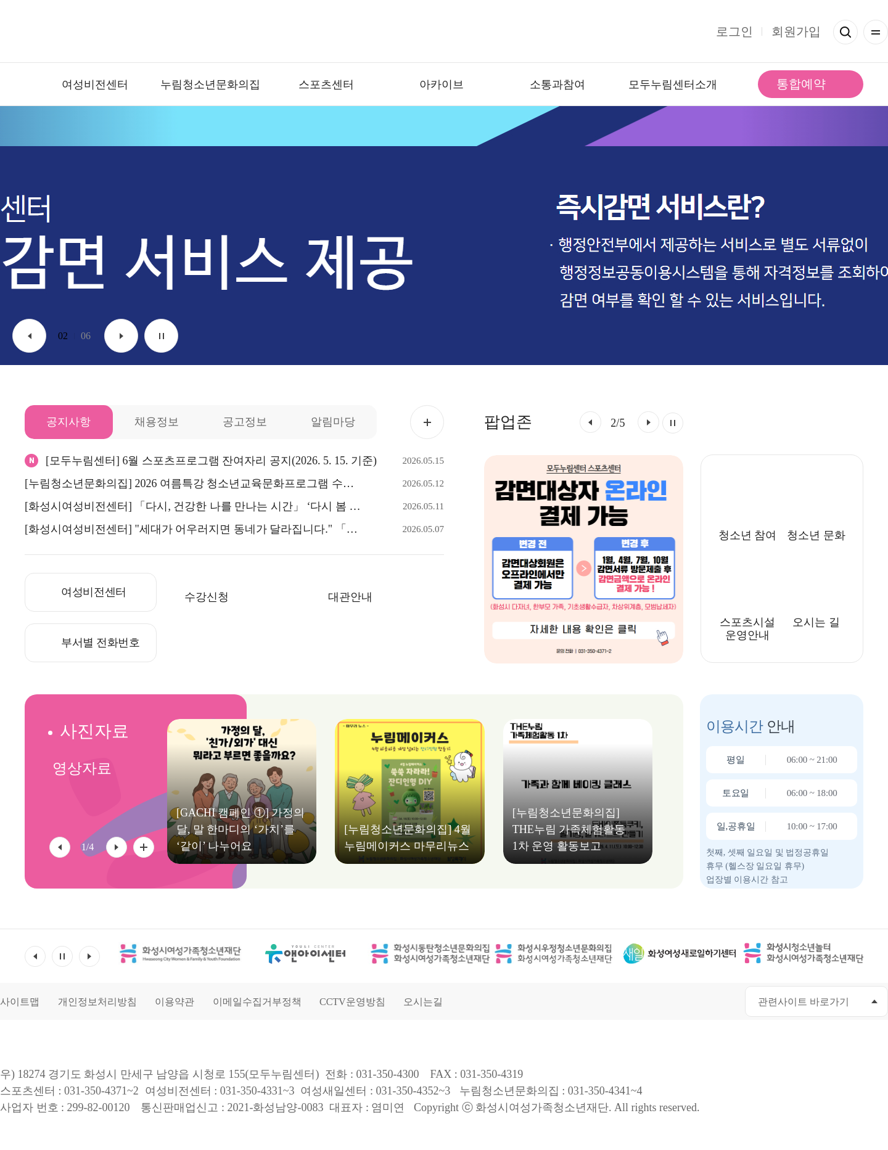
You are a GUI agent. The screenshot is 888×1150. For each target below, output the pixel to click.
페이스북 (638, 1001)
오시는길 (423, 1001)
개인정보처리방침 (97, 1001)
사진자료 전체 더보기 (143, 847)
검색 (845, 32)
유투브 (666, 1001)
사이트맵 (19, 1001)
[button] (590, 422)
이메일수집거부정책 (257, 1001)
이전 (29, 336)
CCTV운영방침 (352, 1001)
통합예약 (801, 84)
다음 (121, 336)
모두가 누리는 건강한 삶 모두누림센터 (444, 31)
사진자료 (94, 731)
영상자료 (82, 768)
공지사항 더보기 (427, 422)
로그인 (734, 31)
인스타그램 (694, 1001)
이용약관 (174, 1001)
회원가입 (796, 31)
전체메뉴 (875, 32)
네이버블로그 (722, 1001)
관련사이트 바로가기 (803, 1001)
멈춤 (161, 336)
